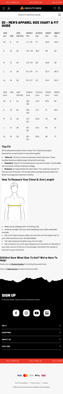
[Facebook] (16, 313)
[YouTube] (36, 313)
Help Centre (12, 269)
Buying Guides (18, 264)
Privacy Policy (35, 383)
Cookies (45, 383)
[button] (31, 325)
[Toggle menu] (4, 8)
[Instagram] (26, 313)
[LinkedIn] (47, 313)
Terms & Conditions (21, 383)
